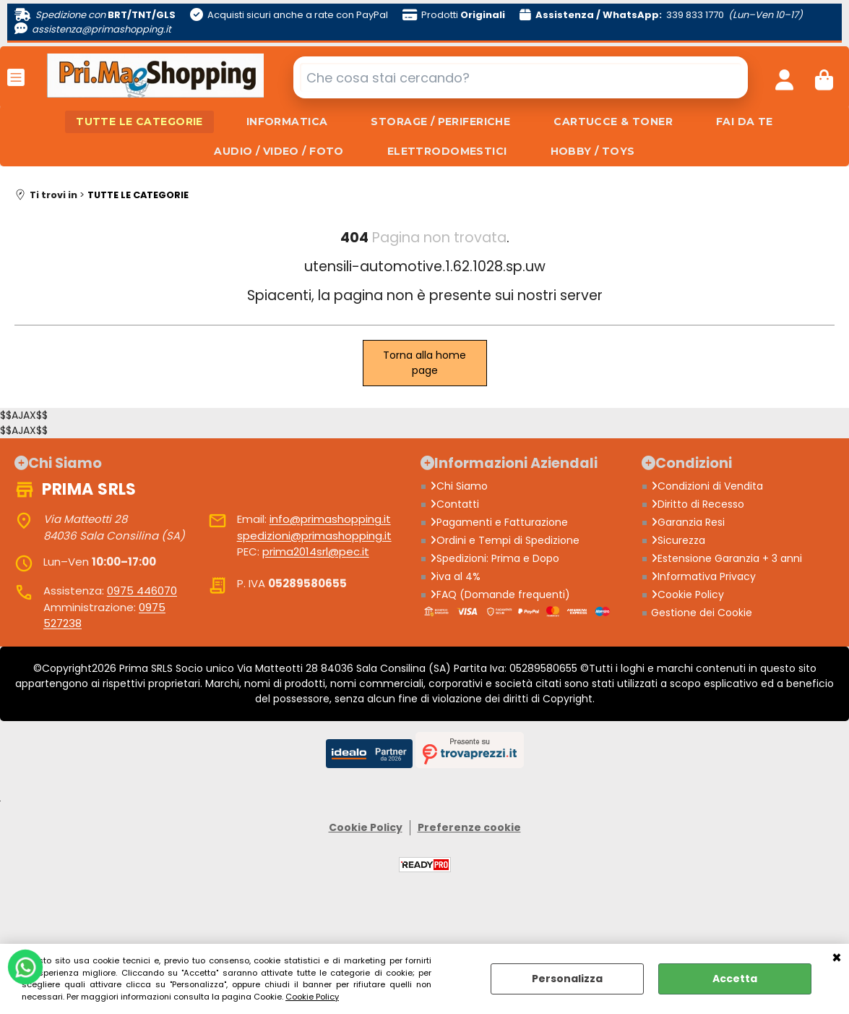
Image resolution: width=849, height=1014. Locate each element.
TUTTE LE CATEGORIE (139, 121)
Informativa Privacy (703, 576)
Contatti (454, 504)
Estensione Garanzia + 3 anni (726, 558)
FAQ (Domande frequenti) (500, 594)
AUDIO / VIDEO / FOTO (278, 151)
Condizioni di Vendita (707, 486)
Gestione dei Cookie (701, 612)
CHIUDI (837, 958)
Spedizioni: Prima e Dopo (494, 558)
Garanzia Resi (688, 522)
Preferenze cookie (469, 827)
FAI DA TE (744, 121)
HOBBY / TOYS (593, 151)
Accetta (734, 978)
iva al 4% (455, 576)
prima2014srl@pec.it (315, 551)
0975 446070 (142, 590)
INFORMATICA (287, 121)
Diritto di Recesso (697, 504)
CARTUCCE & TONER (613, 121)
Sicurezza (678, 540)
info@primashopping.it (330, 519)
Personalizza (567, 978)
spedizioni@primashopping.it (314, 535)
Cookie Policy (312, 996)
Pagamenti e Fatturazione (499, 522)
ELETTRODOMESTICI (447, 151)
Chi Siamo (459, 486)
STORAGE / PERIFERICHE (440, 121)
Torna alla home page (424, 363)
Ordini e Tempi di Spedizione (504, 540)
